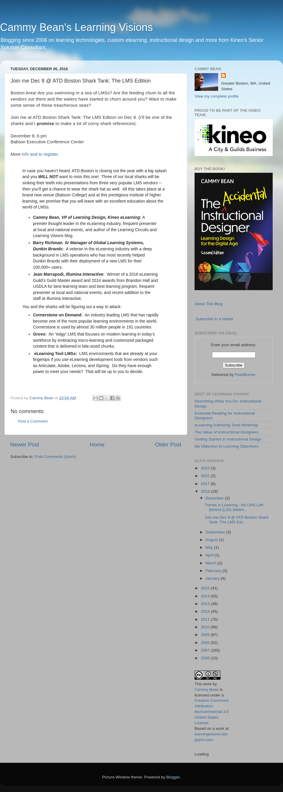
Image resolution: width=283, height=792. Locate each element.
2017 (206, 484)
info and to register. (40, 154)
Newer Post (24, 444)
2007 (206, 650)
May (209, 547)
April (210, 555)
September (215, 532)
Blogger (173, 777)
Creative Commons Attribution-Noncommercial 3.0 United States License (212, 711)
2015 (206, 588)
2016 (206, 491)
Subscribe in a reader (214, 319)
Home (97, 444)
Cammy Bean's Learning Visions (76, 27)
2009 (206, 634)
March (211, 563)
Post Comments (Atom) (55, 456)
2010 (206, 627)
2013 (206, 604)
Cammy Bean (42, 398)
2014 (206, 596)
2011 (206, 619)
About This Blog (209, 304)
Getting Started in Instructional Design (228, 439)
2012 (206, 611)
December (215, 498)
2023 (206, 468)
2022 (206, 476)
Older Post (168, 444)
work (207, 684)
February (214, 570)
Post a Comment (33, 421)
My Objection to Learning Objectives (227, 446)
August (212, 540)
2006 (206, 658)
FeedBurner (245, 374)
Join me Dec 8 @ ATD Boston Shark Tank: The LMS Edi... (237, 519)
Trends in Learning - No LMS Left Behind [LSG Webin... (234, 507)
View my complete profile (217, 96)
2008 (206, 642)
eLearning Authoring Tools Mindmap (226, 425)
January (213, 578)
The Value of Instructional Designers (227, 432)
